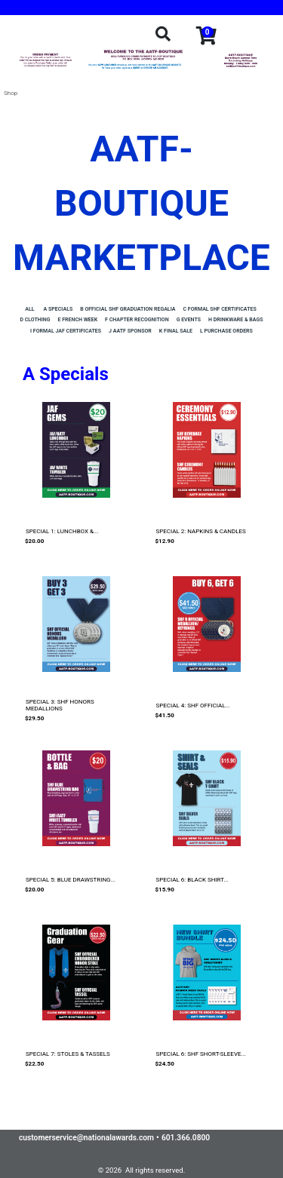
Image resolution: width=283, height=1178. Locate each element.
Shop (10, 93)
